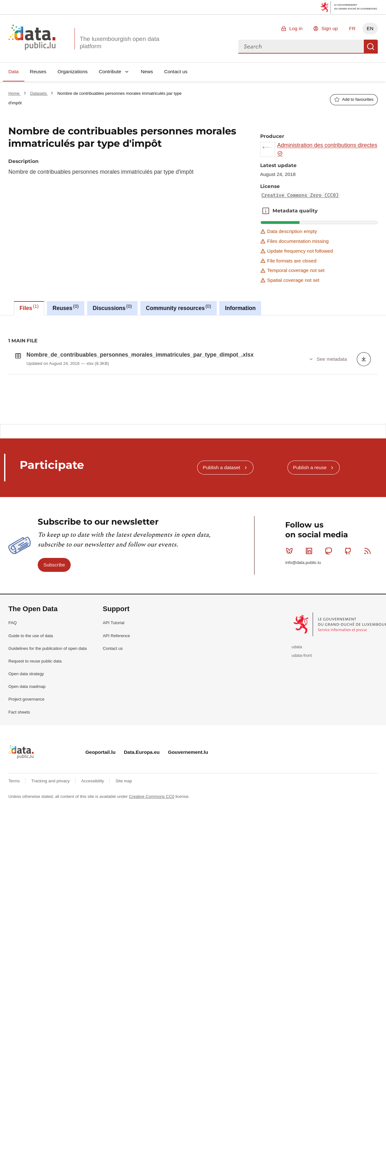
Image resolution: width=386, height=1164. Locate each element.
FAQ (12, 734)
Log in (296, 28)
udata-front (302, 767)
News (147, 71)
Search (371, 47)
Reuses (38, 71)
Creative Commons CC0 (151, 908)
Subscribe (54, 676)
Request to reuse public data (34, 772)
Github (349, 662)
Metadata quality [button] (266, 211)
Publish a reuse (309, 579)
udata (297, 758)
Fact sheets (19, 823)
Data (13, 71)
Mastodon (329, 662)
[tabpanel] (193, 369)
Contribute (110, 71)
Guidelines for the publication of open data (47, 760)
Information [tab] (240, 308)
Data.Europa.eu (142, 864)
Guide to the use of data (30, 747)
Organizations (72, 71)
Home (14, 93)
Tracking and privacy (51, 892)
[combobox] (301, 47)
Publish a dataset (221, 579)
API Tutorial (113, 734)
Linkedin (310, 662)
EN (370, 28)
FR (352, 28)
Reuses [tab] (66, 307)
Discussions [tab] (112, 307)
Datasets (39, 93)
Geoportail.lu (100, 864)
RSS (369, 662)
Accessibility (93, 892)
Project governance (26, 811)
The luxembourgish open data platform (119, 42)
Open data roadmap (26, 798)
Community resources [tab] (178, 307)
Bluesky (290, 662)
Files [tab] (29, 307)
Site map (124, 892)
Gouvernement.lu (188, 864)
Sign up (329, 28)
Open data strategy (26, 785)
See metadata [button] (332, 359)
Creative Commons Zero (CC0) (300, 195)
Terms (14, 892)
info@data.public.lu (303, 674)
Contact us (176, 71)
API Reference (116, 747)
